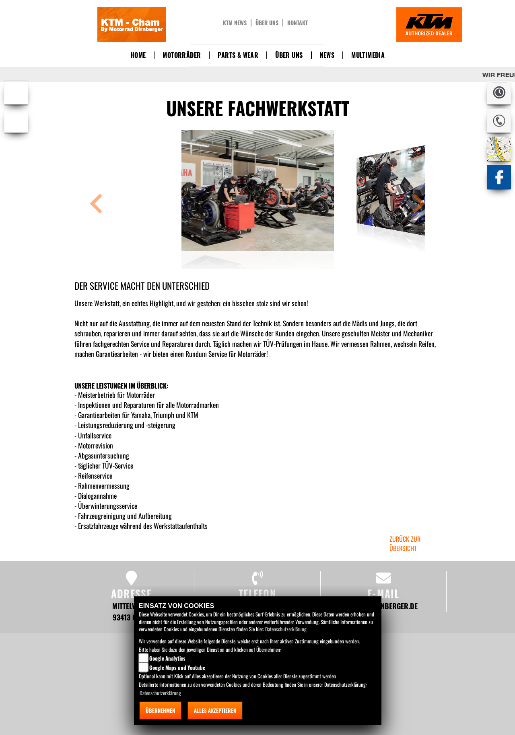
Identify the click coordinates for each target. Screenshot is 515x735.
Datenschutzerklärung (286, 629)
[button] (96, 204)
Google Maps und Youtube (177, 667)
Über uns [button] (289, 55)
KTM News (235, 23)
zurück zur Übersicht (404, 543)
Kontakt (297, 23)
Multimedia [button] (368, 55)
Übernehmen (160, 710)
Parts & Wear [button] (238, 55)
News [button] (327, 55)
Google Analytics (167, 658)
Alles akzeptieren (215, 710)
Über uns (266, 23)
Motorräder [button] (182, 55)
